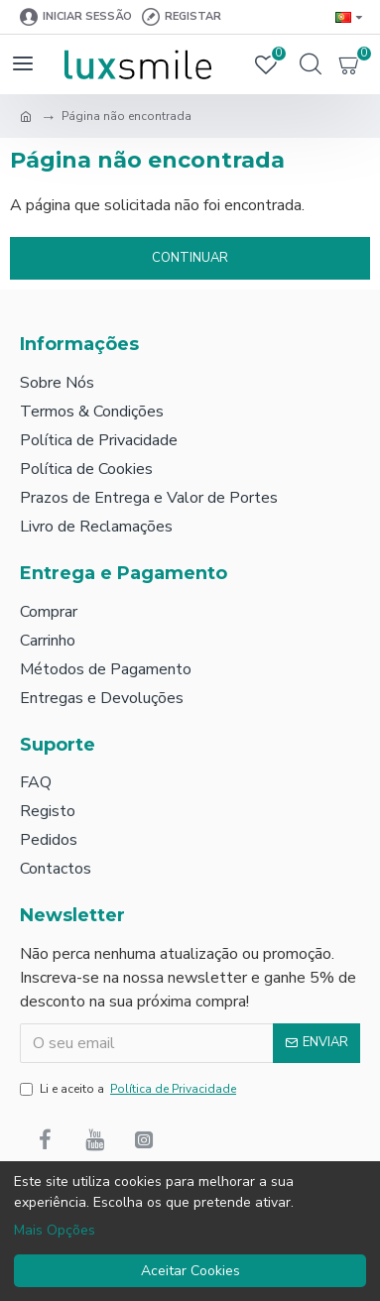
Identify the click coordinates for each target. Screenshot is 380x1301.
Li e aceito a (129, 1089)
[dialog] (190, 1231)
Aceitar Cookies (190, 1270)
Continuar (190, 258)
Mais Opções (54, 1230)
